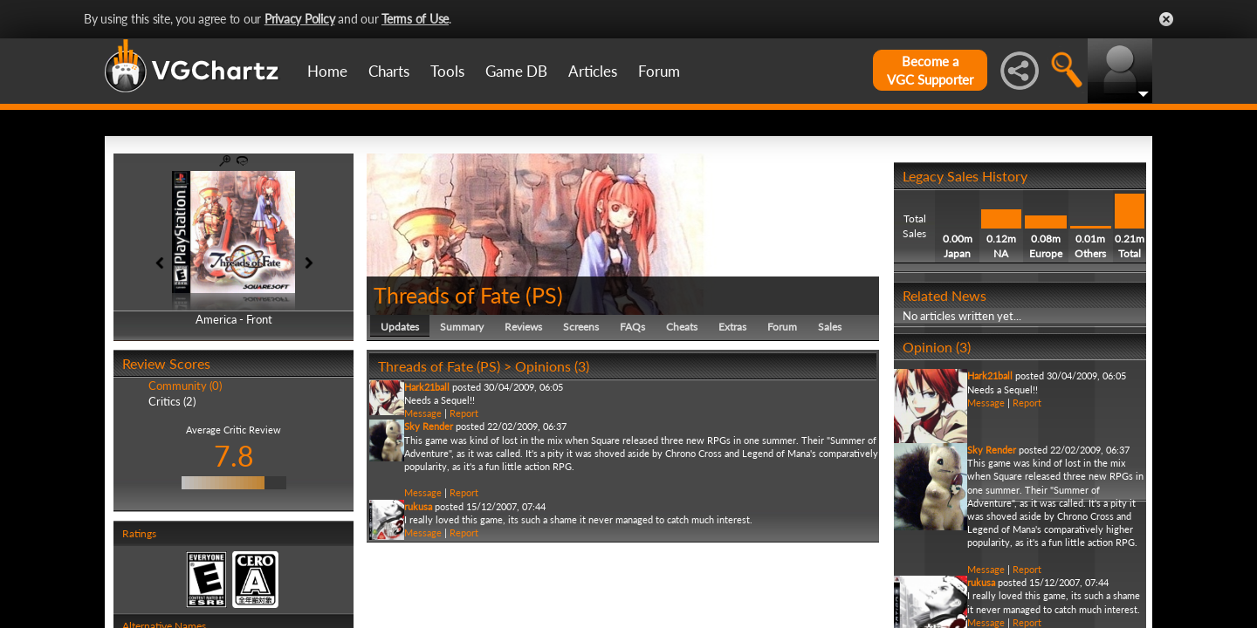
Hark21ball (427, 386)
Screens (581, 326)
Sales (829, 326)
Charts (388, 71)
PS (544, 295)
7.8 (234, 456)
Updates (400, 326)
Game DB (516, 71)
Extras (732, 326)
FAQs (632, 326)
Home (327, 71)
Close (1166, 19)
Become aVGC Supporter (930, 70)
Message (423, 413)
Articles (592, 71)
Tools (447, 71)
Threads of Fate (447, 295)
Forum (659, 71)
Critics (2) (172, 401)
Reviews (523, 326)
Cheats (681, 326)
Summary (462, 326)
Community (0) (185, 385)
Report (464, 413)
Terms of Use (415, 18)
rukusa (418, 506)
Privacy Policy (299, 18)
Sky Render (428, 426)
